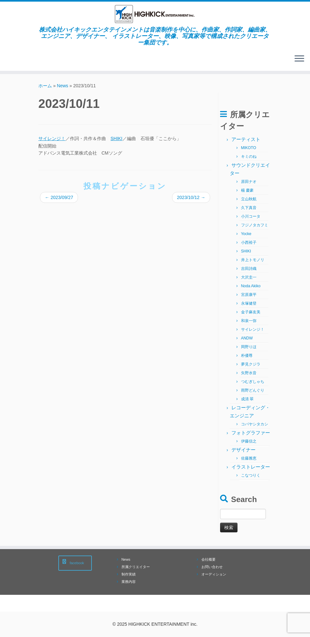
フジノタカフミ (254, 225)
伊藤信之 (249, 441)
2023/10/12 (191, 197)
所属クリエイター (135, 567)
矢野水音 (249, 373)
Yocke (246, 234)
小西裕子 (249, 242)
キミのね (249, 156)
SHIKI (116, 138)
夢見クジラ (250, 364)
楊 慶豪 (247, 190)
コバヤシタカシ (254, 424)
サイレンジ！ (51, 138)
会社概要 (208, 559)
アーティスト (245, 139)
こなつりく (250, 475)
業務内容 (128, 582)
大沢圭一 (249, 277)
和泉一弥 (249, 320)
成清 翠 (247, 399)
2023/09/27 (59, 197)
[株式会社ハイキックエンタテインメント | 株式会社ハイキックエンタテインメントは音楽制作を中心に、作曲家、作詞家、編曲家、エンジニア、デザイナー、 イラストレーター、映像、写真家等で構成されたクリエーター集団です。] (155, 14)
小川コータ (250, 216)
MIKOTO (248, 148)
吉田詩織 (249, 268)
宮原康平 (249, 294)
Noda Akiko (251, 286)
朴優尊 (247, 355)
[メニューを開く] (299, 59)
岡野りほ (249, 347)
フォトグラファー (250, 432)
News (62, 85)
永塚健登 (249, 303)
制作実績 (128, 574)
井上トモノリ (252, 260)
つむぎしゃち (252, 381)
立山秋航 (249, 199)
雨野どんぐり (252, 390)
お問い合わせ (212, 567)
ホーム (45, 85)
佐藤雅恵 (249, 458)
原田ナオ (249, 181)
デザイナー (243, 449)
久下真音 (249, 207)
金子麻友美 (250, 312)
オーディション (213, 574)
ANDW (247, 338)
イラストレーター (250, 467)
